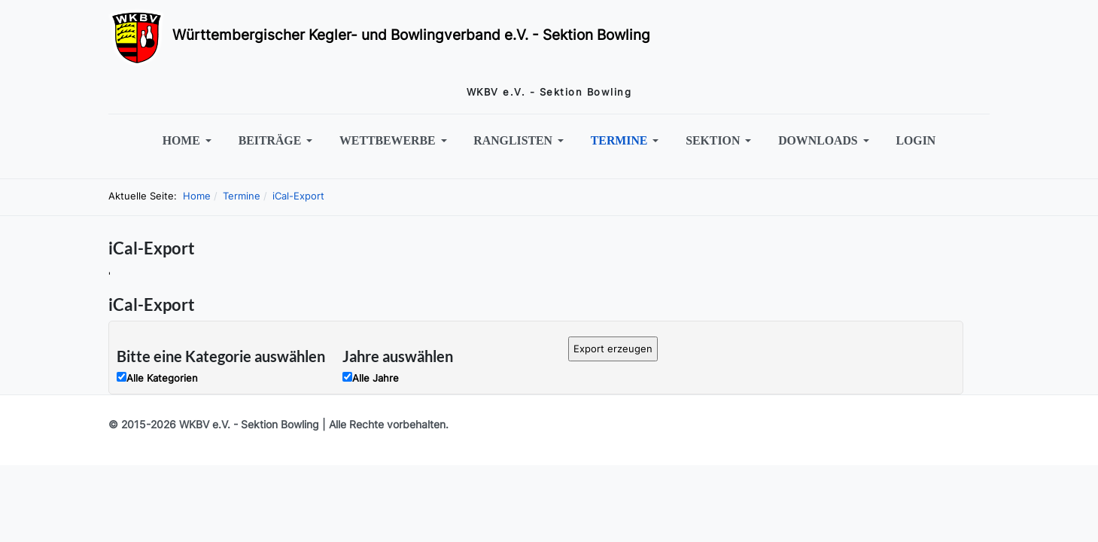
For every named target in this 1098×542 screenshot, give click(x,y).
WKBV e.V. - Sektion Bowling (249, 424)
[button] (189, 140)
